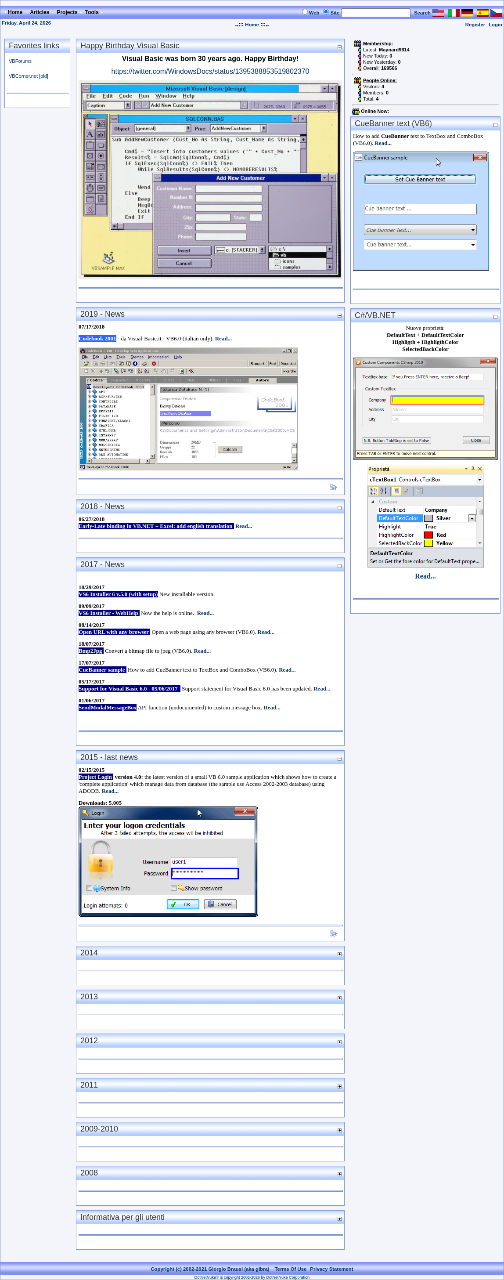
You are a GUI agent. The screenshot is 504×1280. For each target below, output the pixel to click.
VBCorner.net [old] (28, 76)
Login (495, 24)
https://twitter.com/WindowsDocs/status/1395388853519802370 (211, 71)
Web (314, 12)
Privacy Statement (331, 1269)
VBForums (20, 61)
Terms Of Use (291, 1269)
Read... (223, 338)
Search (422, 12)
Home (252, 24)
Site (334, 12)
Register (475, 24)
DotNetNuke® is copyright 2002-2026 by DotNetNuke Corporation (252, 1277)
